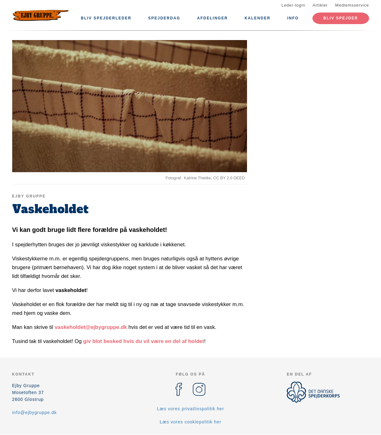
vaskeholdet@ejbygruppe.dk (91, 327)
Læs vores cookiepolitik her (190, 421)
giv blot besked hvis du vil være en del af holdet (143, 341)
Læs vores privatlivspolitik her (190, 408)
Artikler (320, 5)
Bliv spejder (340, 18)
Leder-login (293, 5)
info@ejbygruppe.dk (34, 412)
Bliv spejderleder (106, 18)
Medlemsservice (352, 5)
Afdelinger (212, 18)
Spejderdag (164, 18)
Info (293, 18)
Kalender (257, 18)
